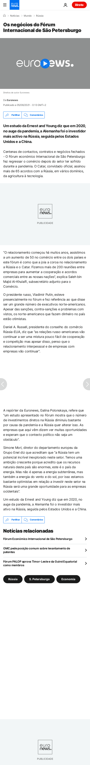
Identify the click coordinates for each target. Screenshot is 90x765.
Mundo (28, 16)
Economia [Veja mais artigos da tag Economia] (68, 579)
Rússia (39, 16)
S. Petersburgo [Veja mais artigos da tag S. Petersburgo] (39, 579)
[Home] (4, 15)
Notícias (14, 16)
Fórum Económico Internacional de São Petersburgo (37, 539)
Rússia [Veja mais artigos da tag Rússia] (13, 579)
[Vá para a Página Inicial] (14, 5)
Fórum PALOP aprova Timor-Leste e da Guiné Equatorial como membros (40, 563)
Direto (79, 4)
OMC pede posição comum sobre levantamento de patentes (36, 550)
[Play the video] (45, 63)
